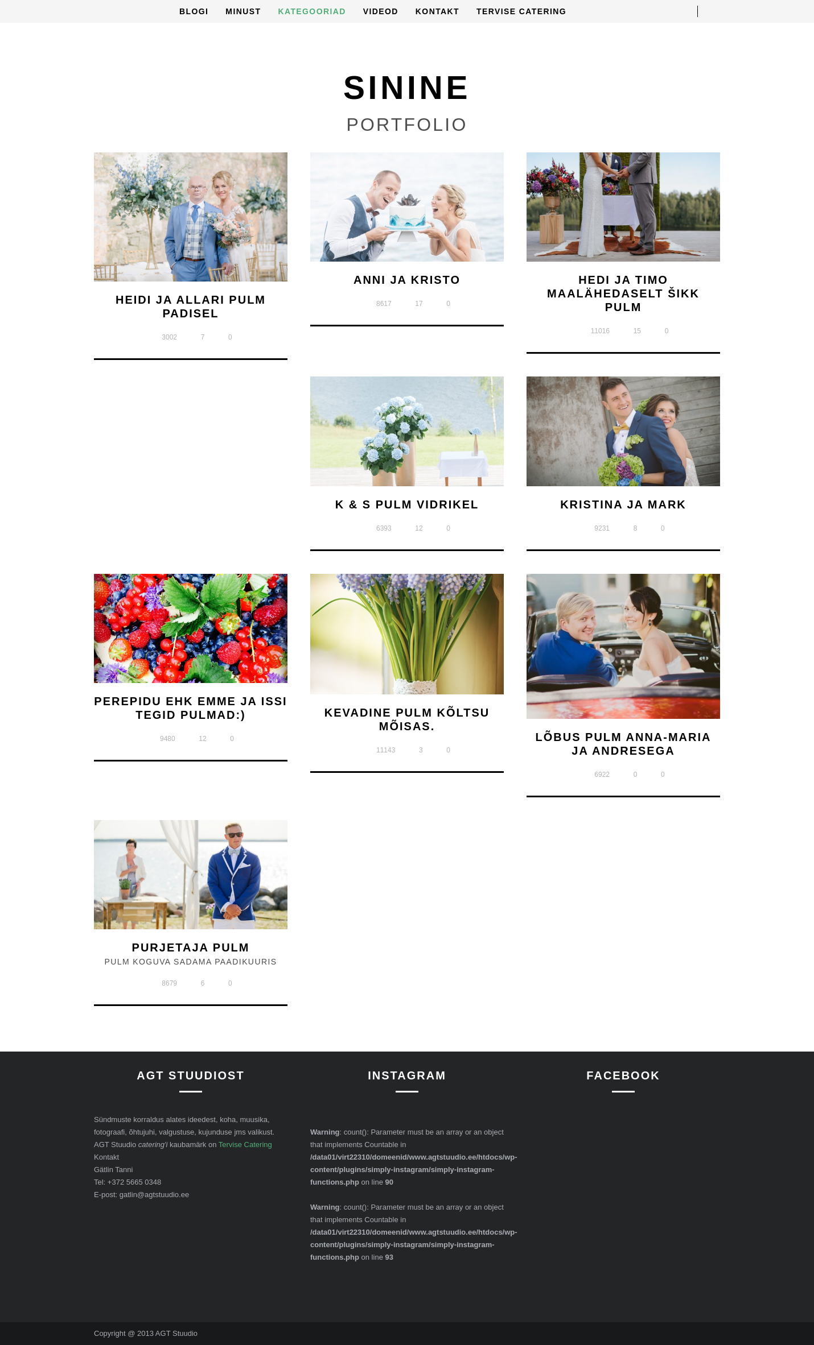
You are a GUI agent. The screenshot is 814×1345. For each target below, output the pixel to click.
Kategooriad (312, 11)
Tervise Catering (521, 11)
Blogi (193, 11)
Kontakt (437, 11)
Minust (243, 11)
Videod (380, 11)
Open (714, 11)
